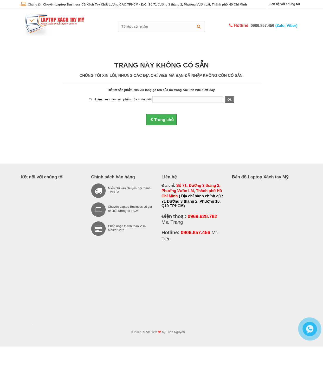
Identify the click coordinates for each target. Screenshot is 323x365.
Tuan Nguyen (175, 332)
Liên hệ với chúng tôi (284, 4)
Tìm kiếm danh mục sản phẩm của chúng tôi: (120, 99)
